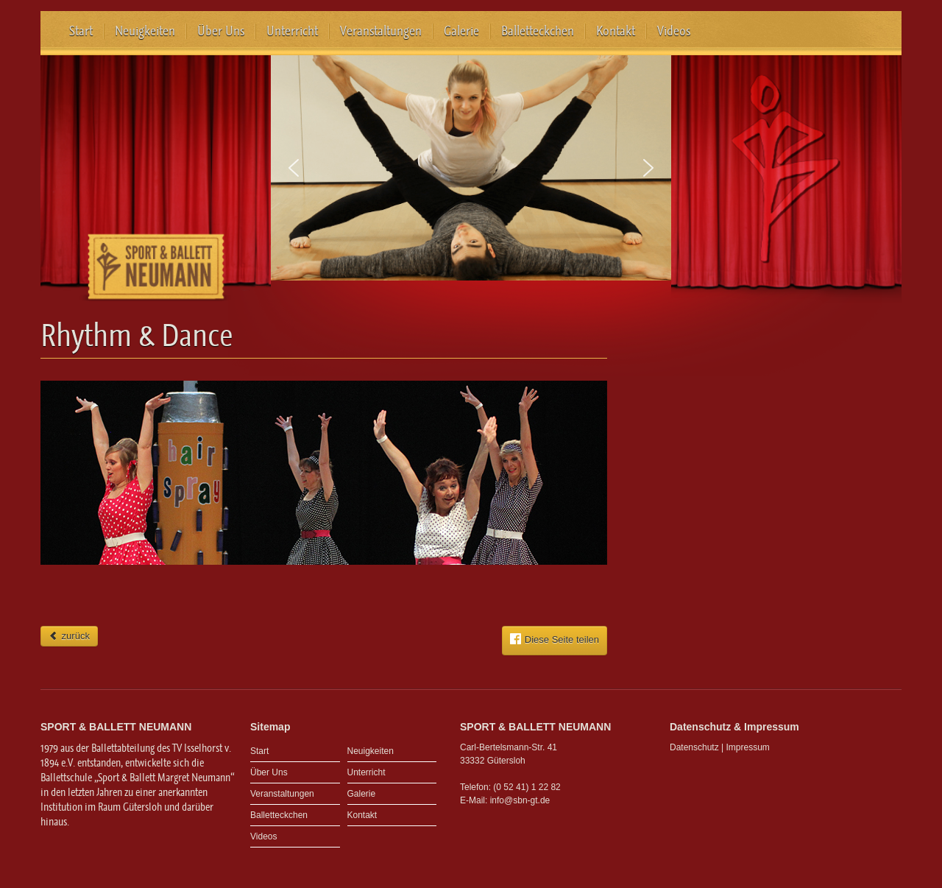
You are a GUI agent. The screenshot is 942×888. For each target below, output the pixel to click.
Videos (673, 31)
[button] (293, 168)
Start (81, 31)
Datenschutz (694, 747)
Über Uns (220, 31)
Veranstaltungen (381, 31)
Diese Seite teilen (554, 639)
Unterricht (292, 31)
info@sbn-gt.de (520, 800)
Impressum (748, 747)
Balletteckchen (537, 31)
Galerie (461, 31)
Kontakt (615, 31)
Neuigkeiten (145, 31)
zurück (69, 635)
